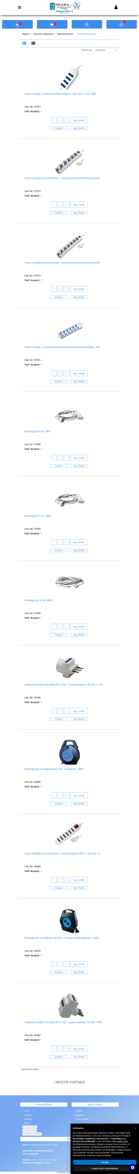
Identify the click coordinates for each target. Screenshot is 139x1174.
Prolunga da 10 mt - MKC (39, 600)
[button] (135, 1128)
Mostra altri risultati (30, 1069)
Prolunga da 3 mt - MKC (38, 431)
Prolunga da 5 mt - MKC (38, 515)
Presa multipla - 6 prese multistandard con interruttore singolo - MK (62, 347)
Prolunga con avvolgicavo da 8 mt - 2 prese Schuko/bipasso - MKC (62, 938)
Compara (59, 128)
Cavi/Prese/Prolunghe (86, 34)
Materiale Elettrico (65, 34)
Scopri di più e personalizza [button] (105, 1168)
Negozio (26, 34)
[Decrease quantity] (54, 120)
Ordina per (86, 50)
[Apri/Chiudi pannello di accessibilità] (132, 1167)
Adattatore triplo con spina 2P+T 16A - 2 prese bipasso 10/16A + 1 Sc (63, 684)
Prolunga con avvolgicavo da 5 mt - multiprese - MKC (54, 769)
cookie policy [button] (122, 1141)
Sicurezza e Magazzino (43, 34)
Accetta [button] (104, 1162)
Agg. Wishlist (79, 128)
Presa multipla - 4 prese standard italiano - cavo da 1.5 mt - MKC (61, 93)
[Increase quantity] (67, 120)
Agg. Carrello (79, 120)
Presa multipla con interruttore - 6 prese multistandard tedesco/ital (62, 262)
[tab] (24, 43)
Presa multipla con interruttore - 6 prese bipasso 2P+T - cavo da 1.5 (62, 853)
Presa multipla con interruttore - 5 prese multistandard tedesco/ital (62, 178)
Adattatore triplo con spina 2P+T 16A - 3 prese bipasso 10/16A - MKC (63, 1022)
